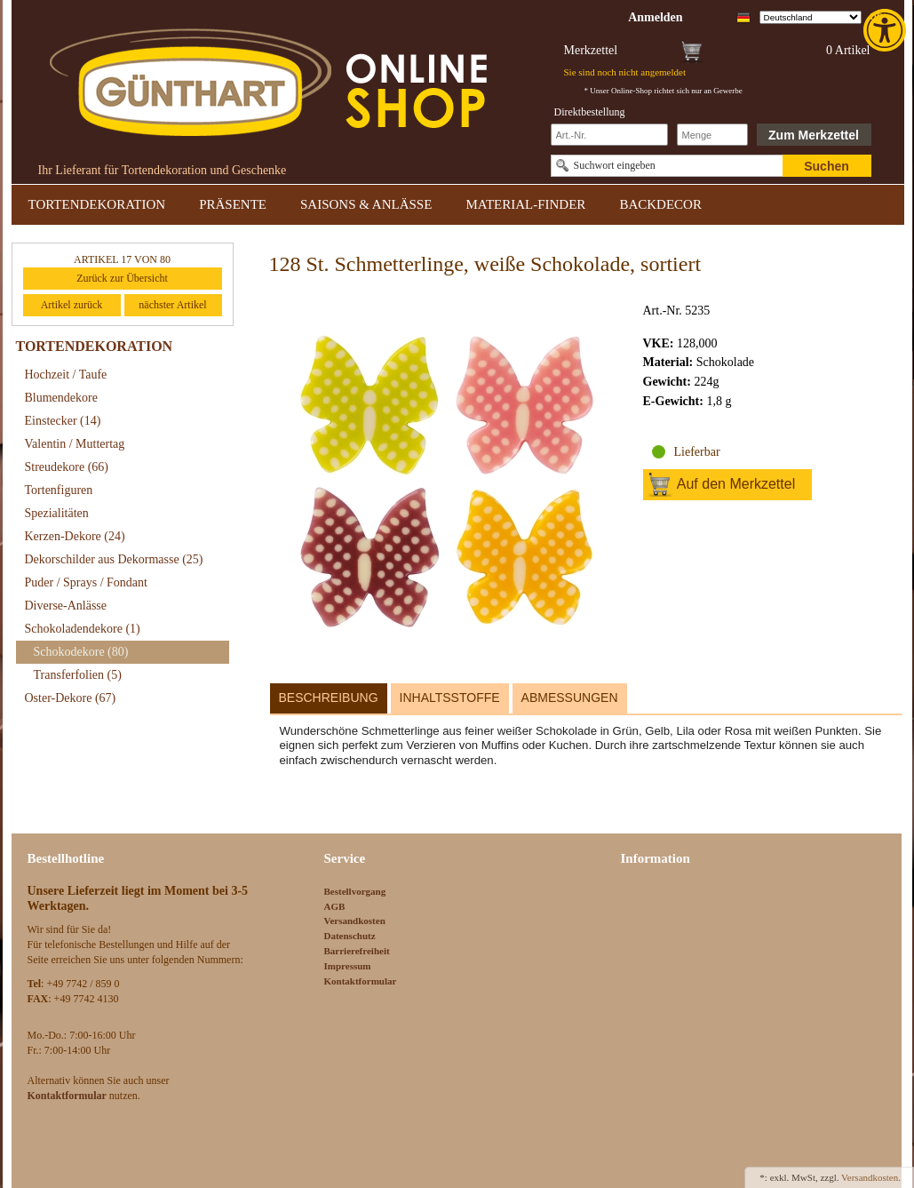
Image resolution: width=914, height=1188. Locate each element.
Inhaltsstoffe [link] (450, 697)
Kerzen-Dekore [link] (75, 536)
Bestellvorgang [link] (355, 891)
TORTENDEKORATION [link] (97, 204)
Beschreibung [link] (328, 697)
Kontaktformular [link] (360, 981)
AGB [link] (335, 906)
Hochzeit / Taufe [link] (66, 374)
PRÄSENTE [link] (232, 204)
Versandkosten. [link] (871, 1177)
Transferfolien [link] (78, 675)
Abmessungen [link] (569, 697)
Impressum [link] (347, 966)
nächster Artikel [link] (172, 305)
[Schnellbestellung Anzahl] (712, 135)
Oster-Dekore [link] (70, 698)
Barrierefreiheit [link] (357, 950)
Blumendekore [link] (61, 397)
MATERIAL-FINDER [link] (525, 204)
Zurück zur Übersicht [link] (122, 278)
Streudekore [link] (66, 467)
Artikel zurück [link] (72, 305)
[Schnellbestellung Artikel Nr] (609, 135)
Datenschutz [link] (350, 935)
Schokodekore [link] (81, 651)
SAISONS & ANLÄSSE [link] (366, 204)
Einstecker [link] (63, 420)
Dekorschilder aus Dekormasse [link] (114, 559)
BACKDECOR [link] (660, 204)
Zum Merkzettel (813, 135)
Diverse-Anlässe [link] (66, 605)
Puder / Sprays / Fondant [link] (86, 582)
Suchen (826, 166)
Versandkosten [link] (354, 920)
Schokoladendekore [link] (82, 628)
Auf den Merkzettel (736, 483)
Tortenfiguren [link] (59, 490)
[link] (886, 30)
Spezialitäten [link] (57, 513)
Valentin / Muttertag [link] (75, 443)
